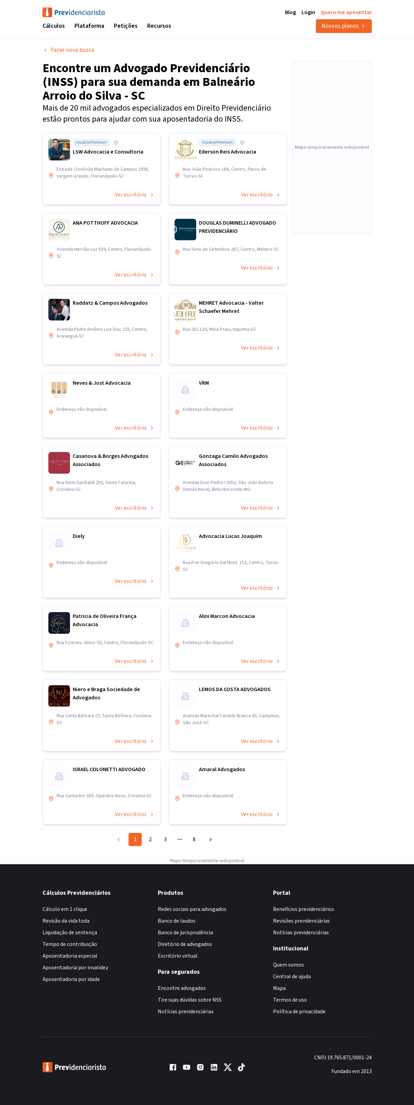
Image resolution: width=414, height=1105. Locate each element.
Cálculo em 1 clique (65, 909)
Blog (290, 12)
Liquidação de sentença (70, 932)
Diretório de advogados (185, 944)
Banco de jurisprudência (185, 932)
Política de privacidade (299, 1011)
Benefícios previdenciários (303, 909)
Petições (126, 26)
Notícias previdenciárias (186, 1011)
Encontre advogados (182, 988)
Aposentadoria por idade (71, 979)
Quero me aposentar (346, 12)
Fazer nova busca (68, 50)
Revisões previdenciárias (301, 921)
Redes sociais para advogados (192, 909)
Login (308, 12)
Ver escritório (135, 195)
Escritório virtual (178, 956)
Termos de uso (290, 1000)
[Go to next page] (209, 839)
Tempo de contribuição (70, 944)
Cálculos (54, 26)
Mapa (279, 988)
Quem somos (288, 965)
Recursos (159, 26)
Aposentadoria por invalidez (75, 968)
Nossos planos (343, 26)
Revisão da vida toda (66, 921)
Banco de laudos (177, 921)
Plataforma (89, 26)
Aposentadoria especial (70, 956)
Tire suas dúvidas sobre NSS (190, 1000)
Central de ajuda (292, 976)
